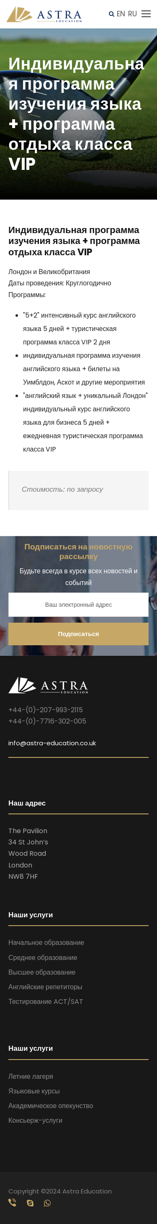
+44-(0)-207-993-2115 (45, 710)
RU (132, 14)
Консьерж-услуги (35, 1120)
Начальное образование (46, 942)
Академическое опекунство (50, 1106)
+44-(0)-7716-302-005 (47, 721)
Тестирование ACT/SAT (45, 1001)
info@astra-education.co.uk (52, 743)
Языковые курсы (34, 1091)
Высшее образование (41, 972)
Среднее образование (42, 957)
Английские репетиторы (45, 987)
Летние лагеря (30, 1076)
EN (121, 14)
